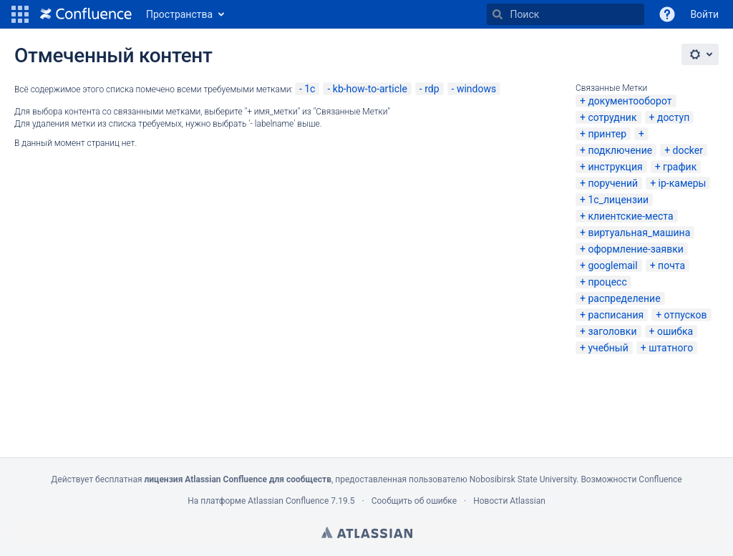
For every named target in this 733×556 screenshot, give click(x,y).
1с (309, 88)
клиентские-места (630, 216)
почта (671, 265)
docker (688, 150)
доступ (673, 117)
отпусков (685, 315)
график (679, 166)
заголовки (612, 331)
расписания (616, 315)
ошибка (675, 331)
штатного (671, 347)
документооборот (629, 101)
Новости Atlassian (509, 501)
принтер (607, 134)
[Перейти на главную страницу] (86, 14)
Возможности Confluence (631, 479)
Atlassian (366, 532)
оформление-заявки (635, 249)
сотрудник (612, 117)
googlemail (612, 265)
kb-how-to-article (370, 88)
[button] (20, 14)
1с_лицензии (618, 199)
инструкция (615, 166)
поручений (613, 183)
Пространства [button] (179, 14)
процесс (607, 282)
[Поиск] (497, 14)
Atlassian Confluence (288, 501)
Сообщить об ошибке (414, 501)
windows (476, 88)
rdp (431, 88)
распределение (624, 298)
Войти (704, 14)
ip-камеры (683, 183)
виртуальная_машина (639, 232)
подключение (620, 150)
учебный (608, 347)
